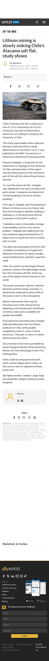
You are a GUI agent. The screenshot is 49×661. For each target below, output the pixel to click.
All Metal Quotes (9, 585)
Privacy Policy (7, 647)
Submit (24, 636)
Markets (5, 591)
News (4, 594)
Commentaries (8, 598)
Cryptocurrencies (9, 588)
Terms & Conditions (24, 644)
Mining (5, 601)
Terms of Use (8, 644)
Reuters (17, 63)
